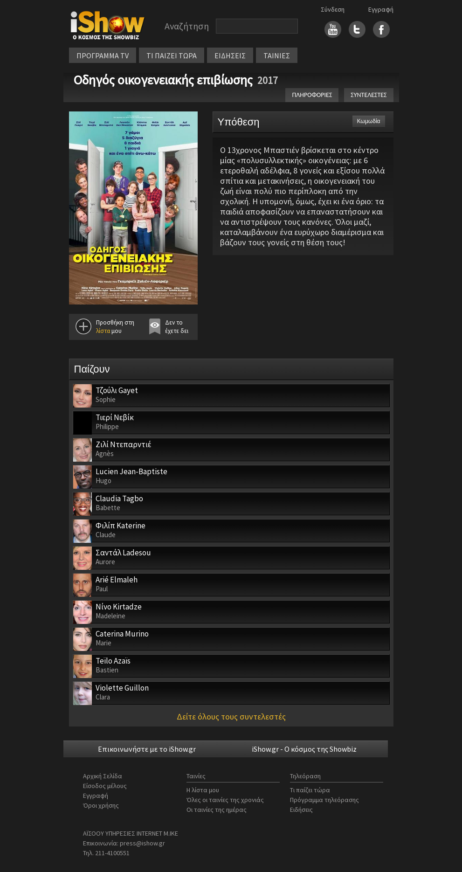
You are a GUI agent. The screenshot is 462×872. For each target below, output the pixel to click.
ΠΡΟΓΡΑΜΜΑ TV (102, 55)
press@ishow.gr (142, 843)
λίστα (103, 331)
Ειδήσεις (301, 809)
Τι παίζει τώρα (310, 790)
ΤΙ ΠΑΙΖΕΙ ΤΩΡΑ (171, 55)
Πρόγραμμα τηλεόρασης (324, 800)
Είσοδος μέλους (105, 786)
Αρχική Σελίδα (102, 776)
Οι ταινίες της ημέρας (216, 809)
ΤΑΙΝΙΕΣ (276, 55)
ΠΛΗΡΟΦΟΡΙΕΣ (312, 95)
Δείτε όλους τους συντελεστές (231, 716)
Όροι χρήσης (101, 805)
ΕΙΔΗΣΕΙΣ (230, 55)
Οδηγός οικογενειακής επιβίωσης (163, 79)
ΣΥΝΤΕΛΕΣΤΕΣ (368, 95)
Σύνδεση (333, 9)
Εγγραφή (380, 9)
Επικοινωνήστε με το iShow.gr (147, 749)
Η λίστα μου (202, 790)
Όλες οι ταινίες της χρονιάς (225, 800)
